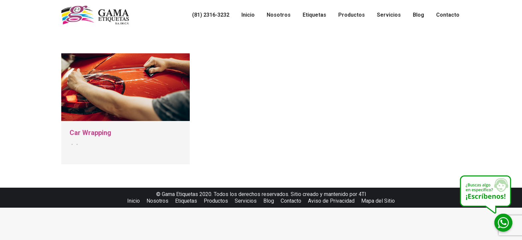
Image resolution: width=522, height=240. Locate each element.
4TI (362, 194)
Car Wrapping (90, 133)
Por (76, 144)
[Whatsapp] (503, 223)
